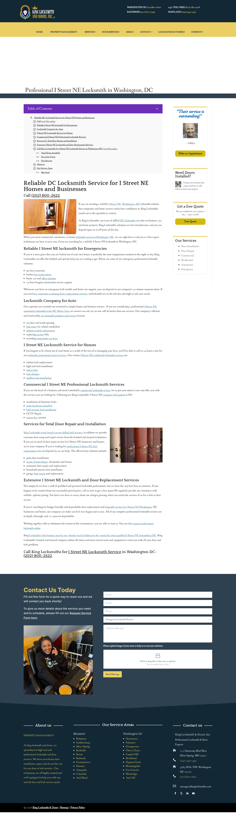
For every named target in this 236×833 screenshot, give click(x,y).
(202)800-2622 (154, 7)
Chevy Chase (133, 750)
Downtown (132, 739)
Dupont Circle (133, 762)
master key (31, 417)
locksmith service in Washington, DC (95, 237)
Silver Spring (83, 746)
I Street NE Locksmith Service (94, 552)
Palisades (130, 742)
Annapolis (81, 770)
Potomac (80, 766)
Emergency (187, 269)
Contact (145, 32)
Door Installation (190, 246)
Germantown (83, 762)
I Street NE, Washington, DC (124, 204)
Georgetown (132, 746)
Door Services (110, 32)
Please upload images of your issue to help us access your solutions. (133, 645)
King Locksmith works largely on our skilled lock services (53, 432)
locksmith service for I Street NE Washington (128, 507)
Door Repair (187, 251)
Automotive (187, 265)
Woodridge (131, 774)
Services (89, 32)
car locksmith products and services (59, 316)
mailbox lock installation (38, 378)
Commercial (187, 255)
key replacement (42, 274)
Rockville (81, 750)
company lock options (114, 395)
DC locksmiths (127, 220)
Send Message (112, 674)
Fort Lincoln (132, 770)
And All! (130, 778)
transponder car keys (47, 338)
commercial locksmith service (95, 390)
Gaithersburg (83, 742)
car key (40, 334)
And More (81, 778)
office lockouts (49, 278)
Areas (129, 32)
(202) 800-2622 (45, 195)
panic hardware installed (39, 406)
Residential (187, 260)
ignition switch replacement (40, 330)
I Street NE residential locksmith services (102, 355)
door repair (39, 473)
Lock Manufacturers (170, 32)
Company (196, 32)
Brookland (131, 758)
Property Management (63, 32)
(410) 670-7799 (148, 12)
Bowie (79, 754)
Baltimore (81, 739)
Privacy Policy (77, 807)
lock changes (32, 374)
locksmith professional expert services (47, 355)
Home (39, 32)
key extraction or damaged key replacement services (60, 294)
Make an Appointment (190, 153)
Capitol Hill (132, 754)
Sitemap (64, 807)
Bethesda (81, 758)
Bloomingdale (133, 766)
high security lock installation (41, 410)
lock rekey (31, 327)
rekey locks (32, 370)
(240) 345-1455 (189, 12)
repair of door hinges (37, 462)
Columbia (81, 774)
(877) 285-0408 (193, 7)
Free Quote (190, 221)
